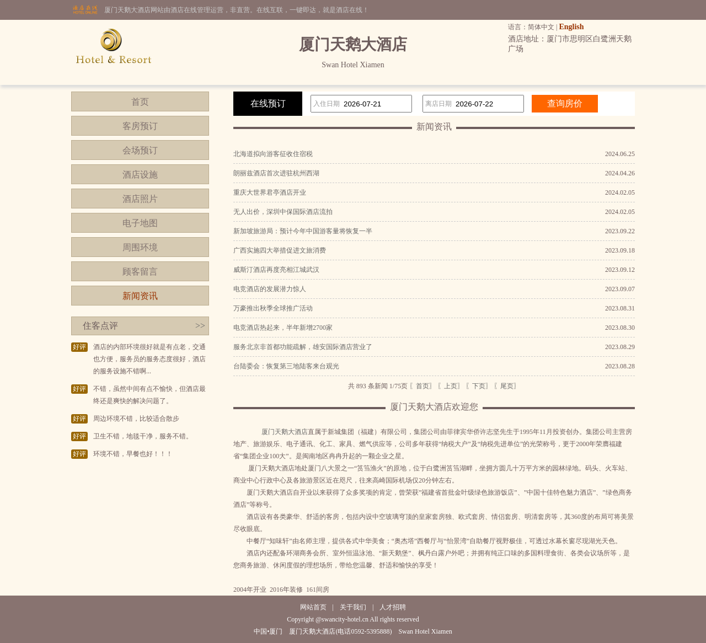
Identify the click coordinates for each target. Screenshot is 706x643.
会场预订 (140, 150)
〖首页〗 (422, 386)
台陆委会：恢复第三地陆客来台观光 (286, 366)
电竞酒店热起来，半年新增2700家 (283, 327)
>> (200, 325)
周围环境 (140, 247)
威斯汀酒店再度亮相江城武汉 (276, 270)
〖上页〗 (450, 386)
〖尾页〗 (507, 386)
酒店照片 (140, 198)
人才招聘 (392, 607)
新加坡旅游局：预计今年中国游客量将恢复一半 (302, 231)
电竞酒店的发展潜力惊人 (269, 289)
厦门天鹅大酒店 (284, 432)
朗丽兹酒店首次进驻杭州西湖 (276, 173)
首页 (140, 101)
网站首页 (313, 607)
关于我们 (353, 607)
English (571, 27)
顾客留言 (140, 271)
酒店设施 (140, 174)
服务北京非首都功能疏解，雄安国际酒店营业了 (302, 347)
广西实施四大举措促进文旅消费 (279, 250)
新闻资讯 (140, 296)
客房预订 (140, 126)
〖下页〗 (479, 386)
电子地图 (140, 223)
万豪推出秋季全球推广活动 (273, 308)
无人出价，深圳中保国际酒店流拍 (283, 212)
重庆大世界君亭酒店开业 (269, 192)
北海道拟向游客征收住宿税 (273, 154)
